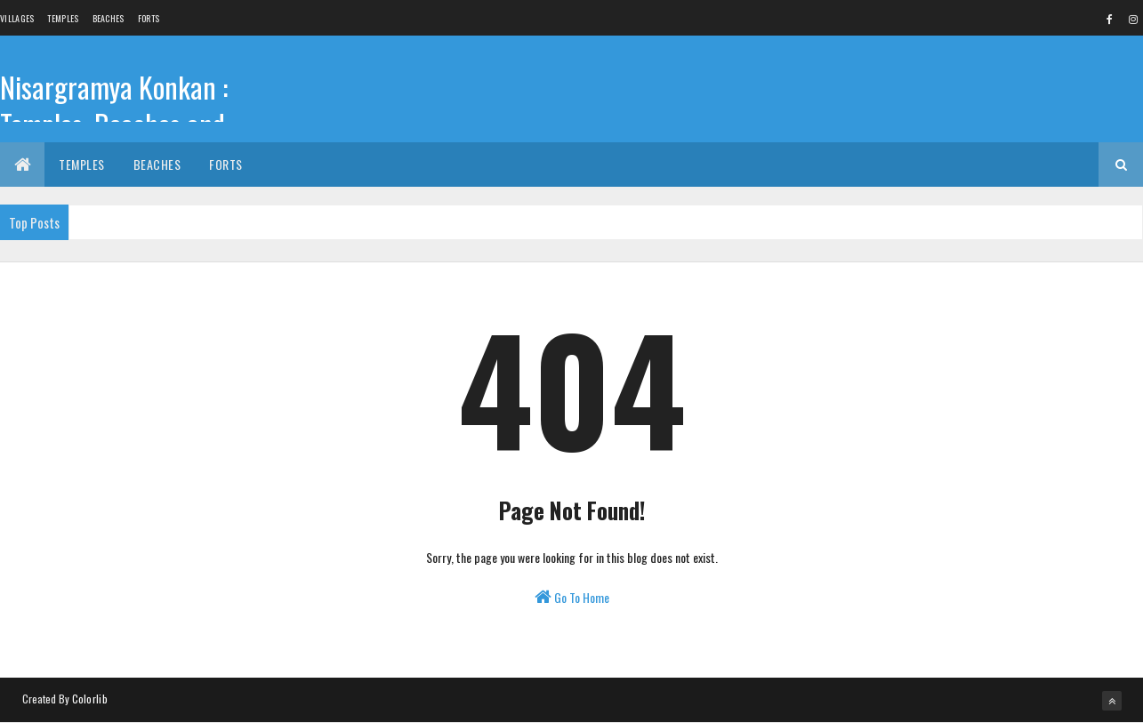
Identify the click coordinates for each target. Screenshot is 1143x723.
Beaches (109, 18)
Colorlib (90, 698)
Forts (149, 18)
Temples (62, 18)
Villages (17, 18)
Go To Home (572, 597)
